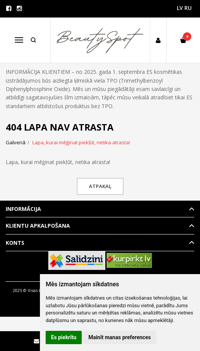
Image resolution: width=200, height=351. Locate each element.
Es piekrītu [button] (63, 337)
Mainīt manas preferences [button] (119, 337)
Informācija (23, 208)
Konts (15, 242)
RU (188, 7)
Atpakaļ (100, 186)
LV (180, 7)
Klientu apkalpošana (38, 225)
